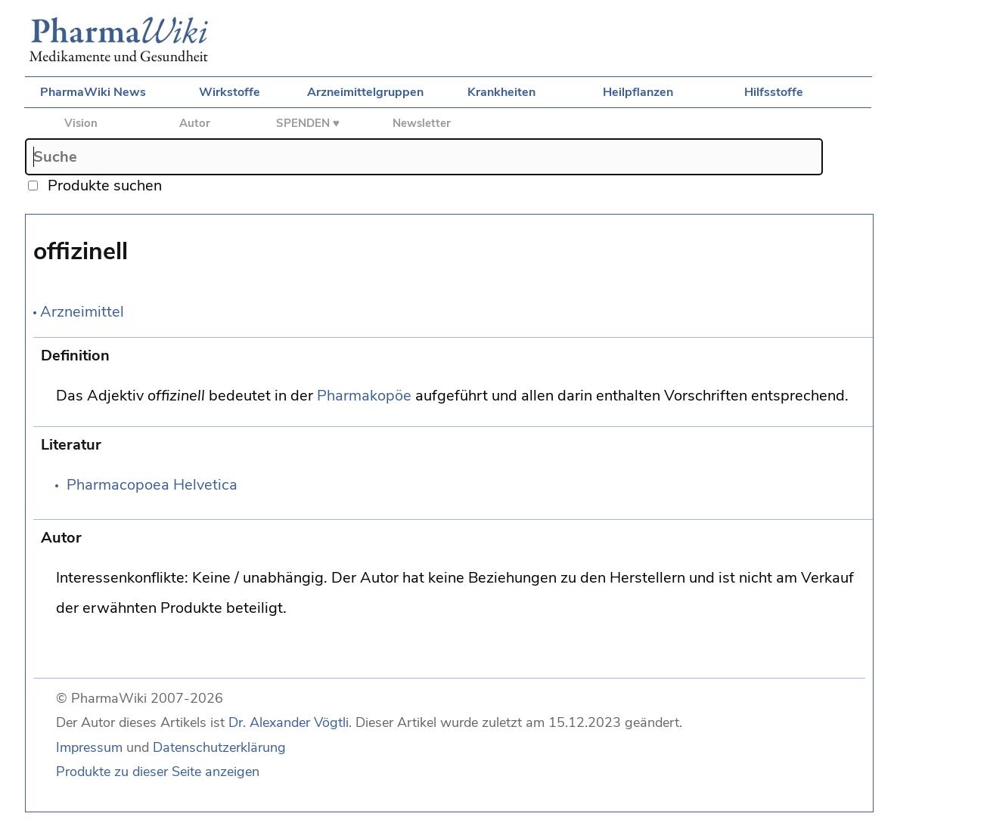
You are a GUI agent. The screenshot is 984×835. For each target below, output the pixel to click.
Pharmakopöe (364, 395)
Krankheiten (501, 92)
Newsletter (422, 123)
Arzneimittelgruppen (365, 92)
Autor (194, 123)
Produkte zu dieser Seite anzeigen (157, 771)
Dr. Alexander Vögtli (288, 722)
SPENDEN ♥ (308, 123)
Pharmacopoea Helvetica (152, 485)
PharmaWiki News (93, 92)
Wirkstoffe (229, 92)
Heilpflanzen (638, 92)
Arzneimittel (82, 312)
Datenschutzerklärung (219, 747)
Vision (81, 123)
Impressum (89, 747)
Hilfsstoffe (773, 92)
